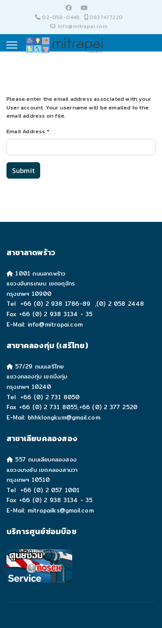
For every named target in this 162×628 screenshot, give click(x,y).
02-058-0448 (60, 17)
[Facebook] (69, 8)
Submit (23, 170)
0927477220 (106, 17)
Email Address (27, 131)
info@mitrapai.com (82, 26)
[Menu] (11, 45)
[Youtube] (84, 8)
